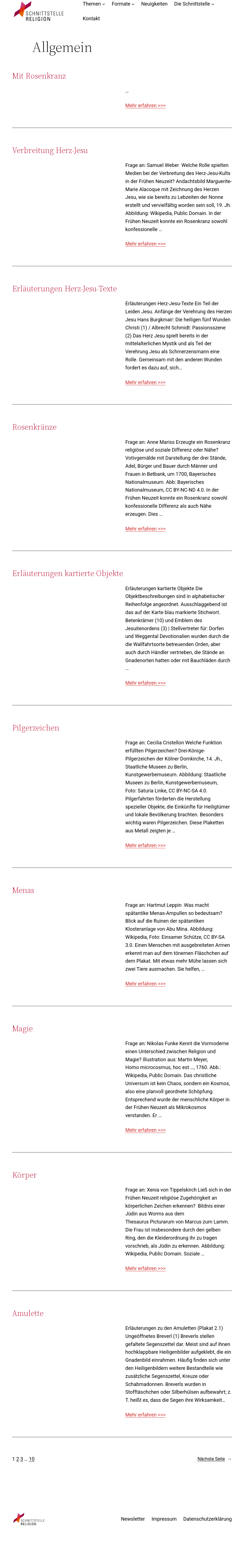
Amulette (27, 1313)
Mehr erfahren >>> (145, 105)
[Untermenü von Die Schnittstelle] (212, 4)
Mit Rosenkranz (39, 75)
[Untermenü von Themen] (103, 4)
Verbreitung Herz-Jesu (50, 150)
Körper (24, 1174)
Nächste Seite (214, 1459)
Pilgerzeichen (35, 727)
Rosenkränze (34, 426)
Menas (23, 890)
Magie (22, 1028)
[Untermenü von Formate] (133, 4)
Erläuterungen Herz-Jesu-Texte (64, 288)
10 (31, 1459)
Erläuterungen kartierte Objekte (67, 573)
